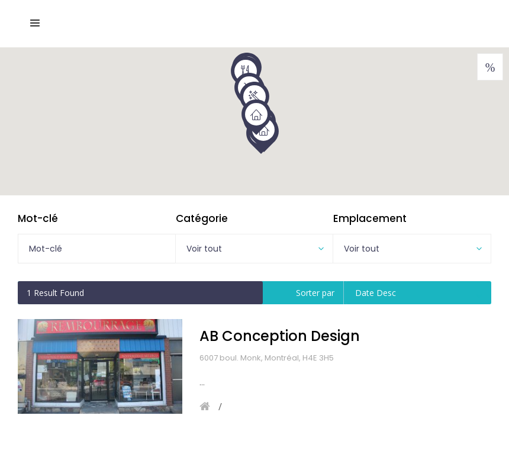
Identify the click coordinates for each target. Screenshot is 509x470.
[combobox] (254, 248)
